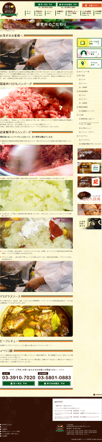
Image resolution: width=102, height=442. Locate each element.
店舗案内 (4, 429)
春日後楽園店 (83, 91)
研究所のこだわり (7, 424)
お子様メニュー (86, 128)
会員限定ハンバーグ (87, 111)
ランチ (83, 79)
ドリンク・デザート (87, 132)
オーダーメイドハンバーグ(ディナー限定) (90, 123)
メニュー (4, 427)
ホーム (2, 30)
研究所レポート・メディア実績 (11, 431)
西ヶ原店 (82, 75)
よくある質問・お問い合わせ (10, 433)
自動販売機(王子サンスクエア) (91, 144)
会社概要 (4, 436)
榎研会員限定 (83, 107)
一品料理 (84, 87)
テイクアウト (83, 136)
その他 (81, 115)
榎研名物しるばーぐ (87, 119)
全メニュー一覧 (84, 71)
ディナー (84, 83)
